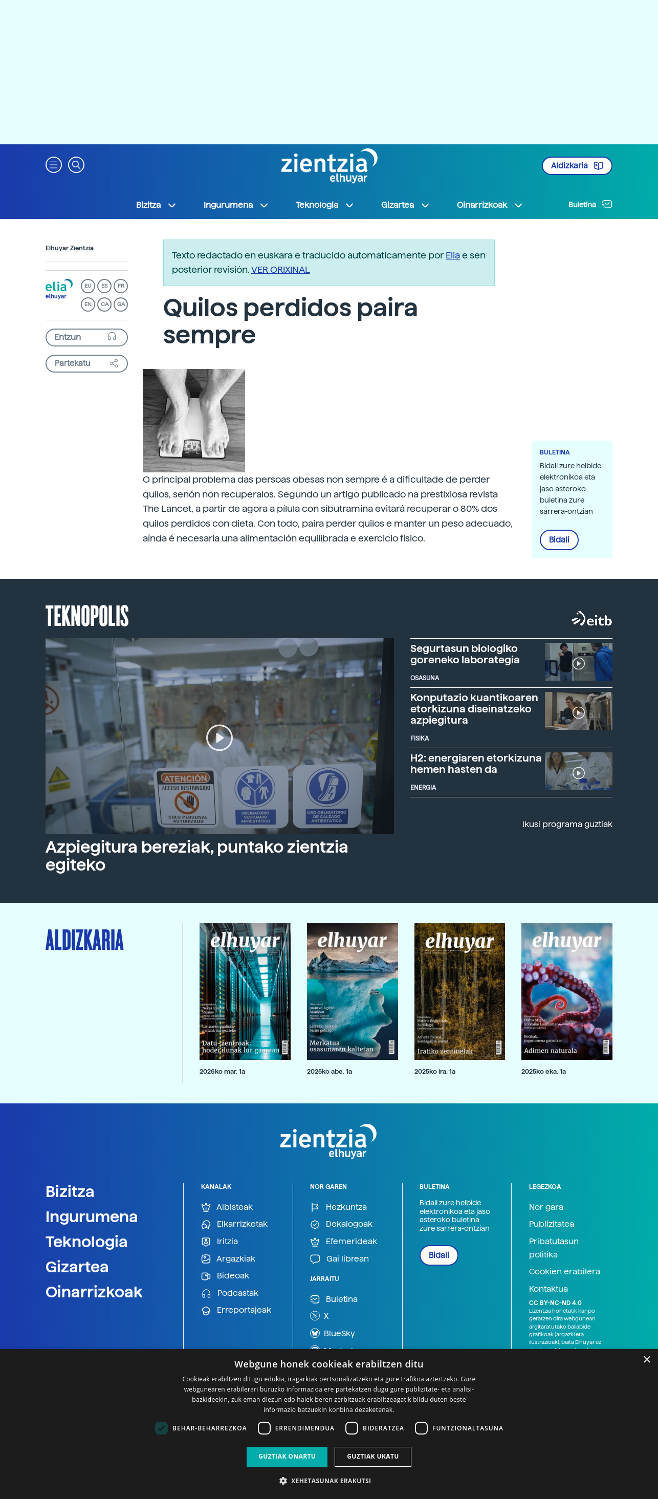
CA (104, 304)
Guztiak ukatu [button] (373, 1456)
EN (88, 304)
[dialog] (329, 1424)
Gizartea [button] (405, 205)
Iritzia (219, 1241)
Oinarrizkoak (94, 1292)
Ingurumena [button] (236, 205)
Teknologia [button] (325, 205)
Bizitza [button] (156, 205)
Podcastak (229, 1293)
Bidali (559, 540)
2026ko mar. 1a (222, 1071)
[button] (54, 164)
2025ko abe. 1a (329, 1071)
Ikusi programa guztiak (567, 824)
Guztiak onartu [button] (287, 1456)
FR (121, 286)
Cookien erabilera (564, 1271)
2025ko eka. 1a (543, 1071)
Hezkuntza (338, 1207)
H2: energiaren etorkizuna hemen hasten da (476, 763)
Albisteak (227, 1207)
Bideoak (225, 1276)
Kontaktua (548, 1289)
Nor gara (546, 1207)
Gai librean (339, 1259)
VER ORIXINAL (280, 269)
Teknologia (87, 1241)
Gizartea (77, 1266)
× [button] (646, 1360)
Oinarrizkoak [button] (490, 205)
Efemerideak (343, 1241)
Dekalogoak (341, 1224)
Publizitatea (551, 1224)
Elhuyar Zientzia (70, 248)
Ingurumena (92, 1216)
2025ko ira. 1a (434, 1071)
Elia (453, 255)
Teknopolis (87, 614)
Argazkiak (228, 1259)
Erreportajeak (236, 1310)
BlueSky (332, 1333)
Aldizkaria (577, 166)
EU (88, 286)
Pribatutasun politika (554, 1247)
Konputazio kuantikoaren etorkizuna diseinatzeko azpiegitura (474, 708)
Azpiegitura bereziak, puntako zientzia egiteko (197, 856)
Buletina (590, 204)
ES (104, 286)
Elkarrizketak (234, 1224)
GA (121, 304)
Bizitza (70, 1191)
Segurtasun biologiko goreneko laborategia (465, 654)
